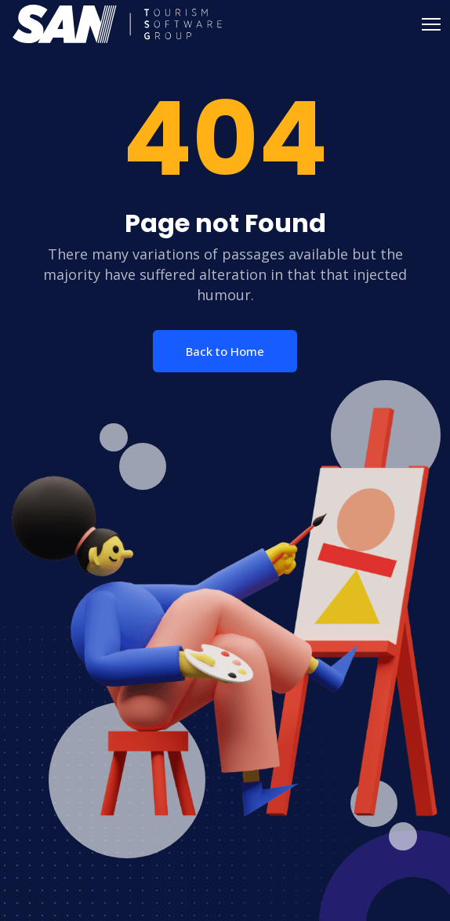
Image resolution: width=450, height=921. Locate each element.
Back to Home (225, 351)
